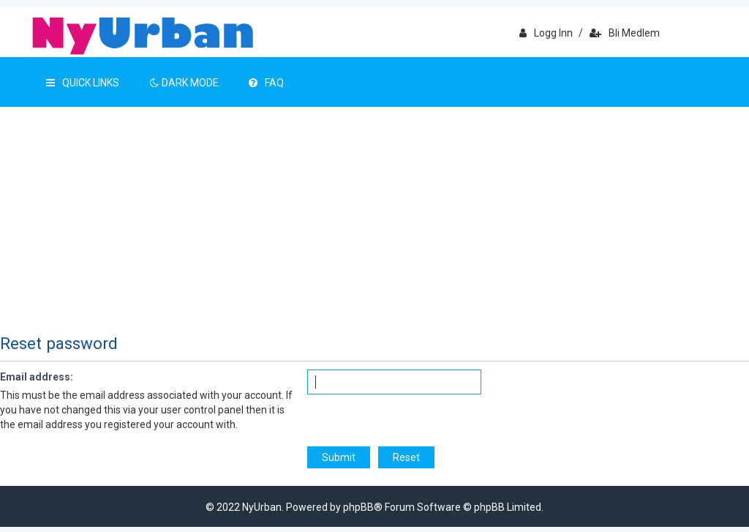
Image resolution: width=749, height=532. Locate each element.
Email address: (36, 377)
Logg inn (546, 33)
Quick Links (82, 83)
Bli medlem (625, 33)
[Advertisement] (374, 216)
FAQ (266, 83)
